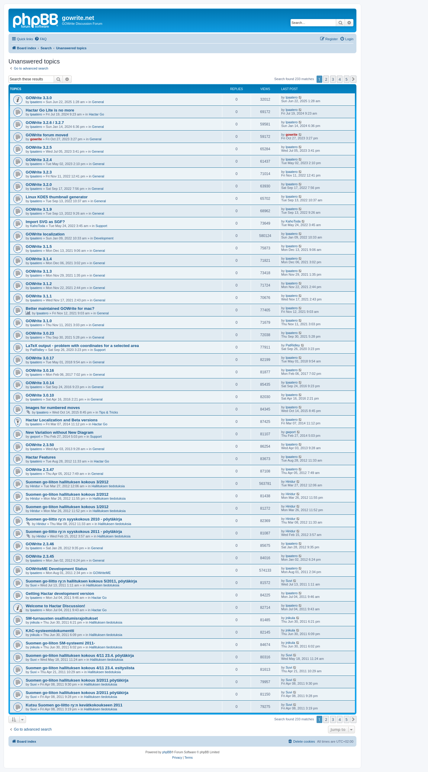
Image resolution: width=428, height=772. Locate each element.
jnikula (35, 622)
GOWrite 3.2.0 (39, 184)
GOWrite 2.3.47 (40, 469)
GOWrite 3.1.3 (39, 271)
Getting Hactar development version (60, 593)
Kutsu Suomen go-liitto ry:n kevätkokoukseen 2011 (74, 705)
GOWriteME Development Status (56, 568)
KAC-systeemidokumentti (50, 630)
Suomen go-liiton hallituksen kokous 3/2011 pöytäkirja (77, 680)
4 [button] (340, 79)
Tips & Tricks (108, 412)
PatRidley (37, 350)
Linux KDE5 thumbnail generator (57, 197)
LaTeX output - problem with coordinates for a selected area (82, 345)
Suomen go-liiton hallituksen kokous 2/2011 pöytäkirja (77, 692)
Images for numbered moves (53, 407)
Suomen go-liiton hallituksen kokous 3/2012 (67, 482)
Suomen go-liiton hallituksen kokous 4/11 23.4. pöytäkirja (80, 655)
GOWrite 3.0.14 (40, 383)
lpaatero (36, 102)
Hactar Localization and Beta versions (62, 420)
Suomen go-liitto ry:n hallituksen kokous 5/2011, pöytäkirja (81, 581)
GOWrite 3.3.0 (39, 98)
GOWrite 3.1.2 (39, 283)
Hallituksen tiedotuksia (108, 486)
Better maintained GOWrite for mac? (60, 308)
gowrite (36, 139)
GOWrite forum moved (47, 135)
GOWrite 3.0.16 (40, 370)
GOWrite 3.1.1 (39, 296)
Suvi (33, 585)
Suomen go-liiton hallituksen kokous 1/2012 (67, 506)
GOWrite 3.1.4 (39, 259)
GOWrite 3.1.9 (39, 209)
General (98, 102)
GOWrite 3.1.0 (39, 321)
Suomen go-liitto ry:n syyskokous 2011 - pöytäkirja (74, 531)
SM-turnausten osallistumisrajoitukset (62, 618)
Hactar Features (41, 457)
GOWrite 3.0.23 (40, 333)
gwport (35, 436)
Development (104, 238)
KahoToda (37, 226)
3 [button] (333, 79)
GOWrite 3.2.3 (39, 172)
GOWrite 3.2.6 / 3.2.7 (45, 122)
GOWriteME (102, 573)
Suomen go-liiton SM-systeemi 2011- (60, 643)
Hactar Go (96, 114)
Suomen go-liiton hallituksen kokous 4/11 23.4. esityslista (80, 668)
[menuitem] (40, 39)
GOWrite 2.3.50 (40, 445)
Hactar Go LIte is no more (50, 110)
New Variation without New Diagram (59, 432)
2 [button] (326, 79)
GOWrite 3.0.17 (40, 358)
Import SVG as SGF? (45, 221)
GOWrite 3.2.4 (39, 159)
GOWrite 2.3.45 (40, 556)
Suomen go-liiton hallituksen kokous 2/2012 (67, 494)
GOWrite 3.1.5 (39, 246)
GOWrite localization (45, 234)
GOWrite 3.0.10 (40, 395)
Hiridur (35, 486)
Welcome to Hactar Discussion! (55, 606)
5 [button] (347, 79)
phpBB (166, 752)
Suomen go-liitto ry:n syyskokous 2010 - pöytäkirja (74, 519)
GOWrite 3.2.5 (39, 147)
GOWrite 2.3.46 (40, 544)
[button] (353, 79)
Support (101, 226)
